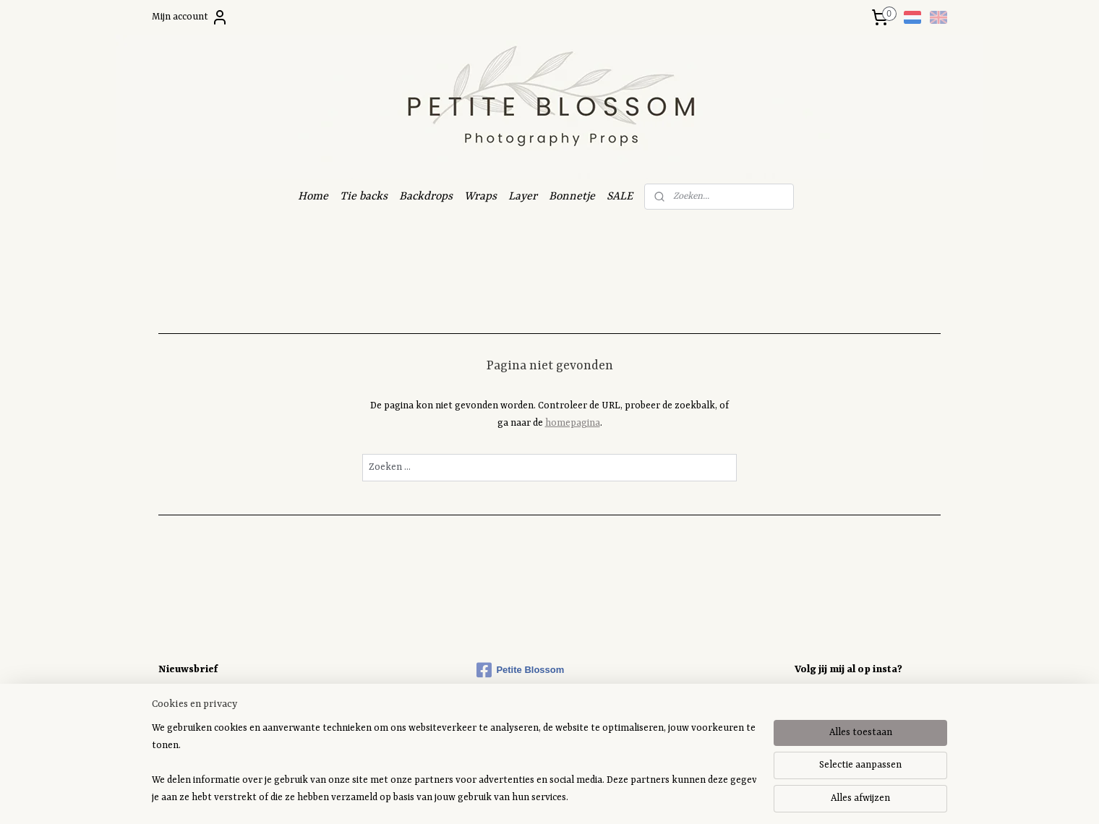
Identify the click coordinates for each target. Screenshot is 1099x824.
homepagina (572, 423)
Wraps (480, 196)
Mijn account (190, 17)
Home (313, 196)
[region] (454, 763)
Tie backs (364, 196)
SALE (620, 196)
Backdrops (426, 196)
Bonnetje (572, 196)
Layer (522, 196)
